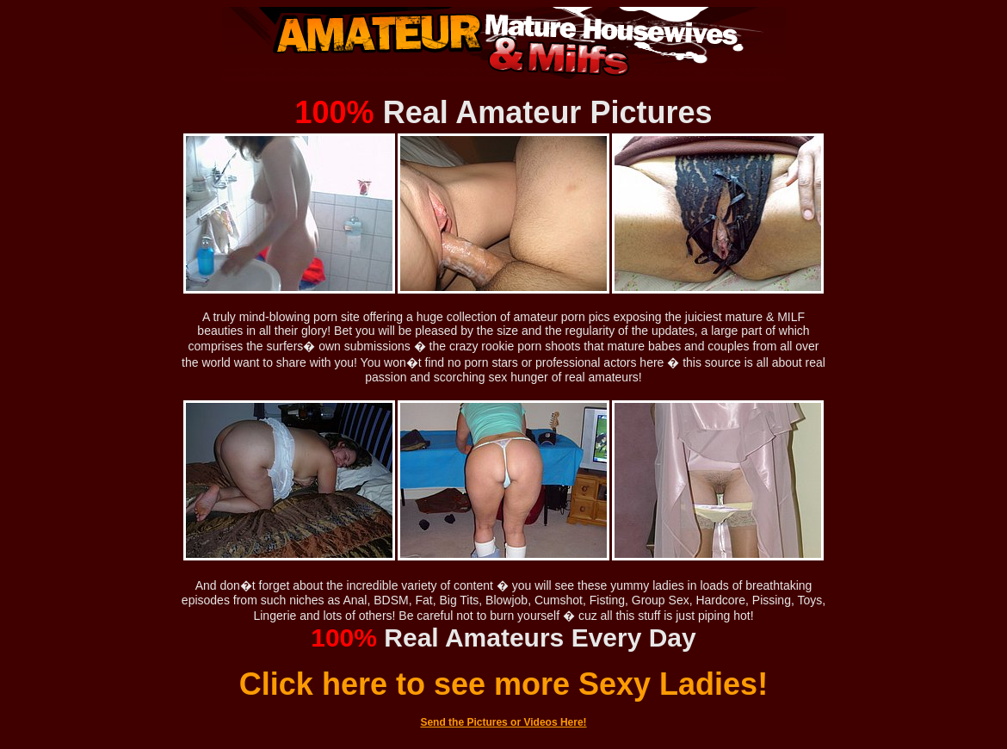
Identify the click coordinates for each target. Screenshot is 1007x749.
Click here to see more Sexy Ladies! (503, 684)
